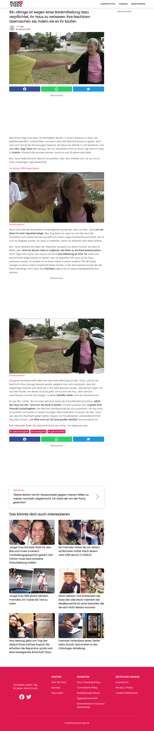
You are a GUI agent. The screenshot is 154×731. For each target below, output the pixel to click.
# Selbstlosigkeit (19, 431)
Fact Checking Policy (88, 682)
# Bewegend (38, 431)
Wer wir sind (59, 682)
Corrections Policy (87, 687)
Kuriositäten (108, 3)
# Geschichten (56, 431)
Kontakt (56, 687)
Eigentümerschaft (87, 698)
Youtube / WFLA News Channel (25, 168)
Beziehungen (138, 3)
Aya (21, 26)
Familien (123, 3)
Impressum (122, 682)
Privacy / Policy (124, 687)
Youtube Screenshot (17, 224)
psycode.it (57, 693)
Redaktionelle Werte (88, 693)
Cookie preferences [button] (127, 693)
